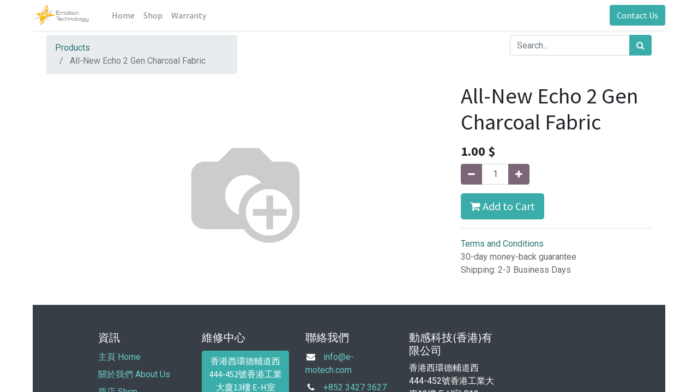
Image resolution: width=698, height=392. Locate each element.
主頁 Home (119, 357)
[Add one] (518, 174)
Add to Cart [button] (502, 206)
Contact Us (637, 15)
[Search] (640, 45)
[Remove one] (471, 174)
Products (72, 47)
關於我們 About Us (134, 374)
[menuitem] (123, 15)
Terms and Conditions (502, 243)
